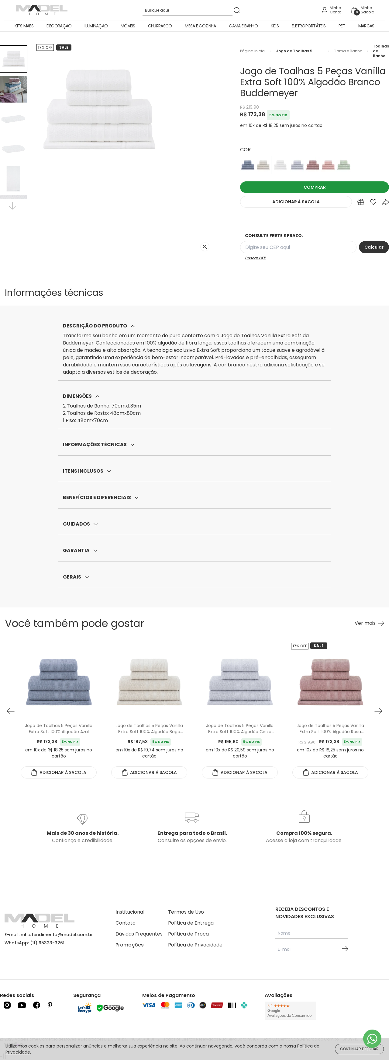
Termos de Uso (186, 911)
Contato (125, 922)
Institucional (129, 911)
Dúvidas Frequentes (139, 933)
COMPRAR (315, 187)
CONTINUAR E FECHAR (359, 1048)
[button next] (378, 711)
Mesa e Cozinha (200, 26)
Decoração (59, 26)
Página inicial (253, 51)
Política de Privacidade (195, 944)
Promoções (129, 944)
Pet (342, 26)
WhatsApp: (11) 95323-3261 (34, 943)
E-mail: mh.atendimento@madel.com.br (49, 935)
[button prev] (10, 711)
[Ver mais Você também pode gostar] (369, 623)
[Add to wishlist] (373, 203)
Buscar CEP (255, 258)
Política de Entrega (191, 922)
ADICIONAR (296, 202)
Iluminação (96, 26)
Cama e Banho (243, 26)
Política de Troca (188, 933)
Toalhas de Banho (381, 51)
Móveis (128, 26)
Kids (275, 26)
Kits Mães (24, 26)
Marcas (366, 26)
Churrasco (160, 26)
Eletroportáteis (309, 26)
